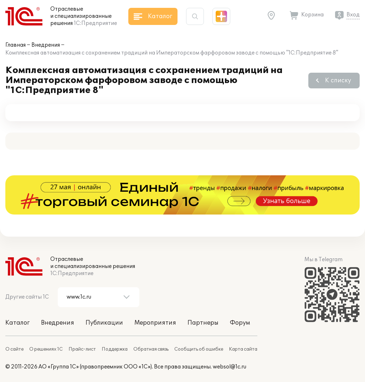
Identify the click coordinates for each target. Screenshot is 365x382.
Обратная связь (151, 349)
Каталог (17, 322)
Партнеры (203, 322)
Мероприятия (155, 322)
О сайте (14, 349)
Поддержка (115, 349)
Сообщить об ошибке (198, 349)
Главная (15, 45)
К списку (338, 80)
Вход (353, 15)
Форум (240, 322)
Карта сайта (243, 349)
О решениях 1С (46, 349)
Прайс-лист (82, 349)
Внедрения (45, 45)
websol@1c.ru (229, 367)
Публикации (104, 322)
